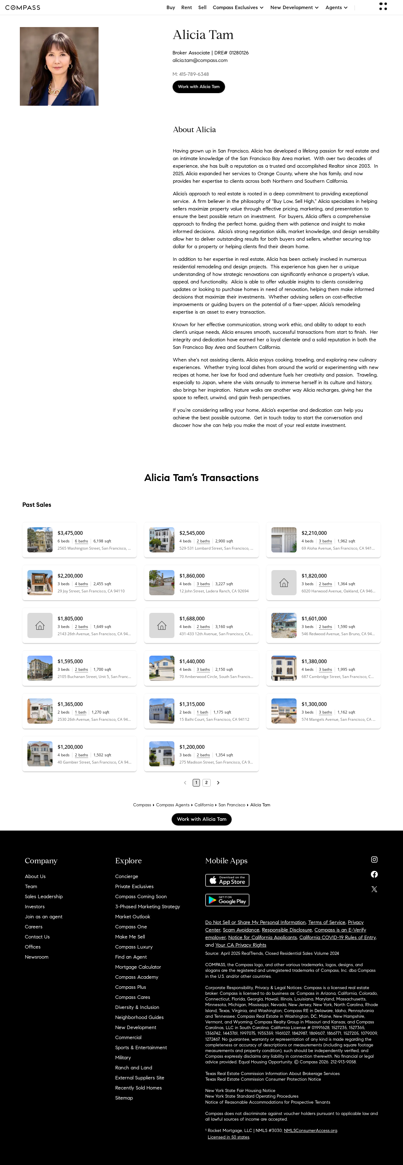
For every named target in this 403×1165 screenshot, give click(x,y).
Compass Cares (132, 997)
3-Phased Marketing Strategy (147, 907)
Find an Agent (131, 957)
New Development (135, 1027)
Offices (33, 947)
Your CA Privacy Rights (240, 945)
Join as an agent (43, 917)
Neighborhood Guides (139, 1017)
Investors (35, 907)
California (204, 805)
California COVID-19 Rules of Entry (337, 937)
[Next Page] (218, 783)
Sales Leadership (44, 896)
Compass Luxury (134, 947)
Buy (171, 7)
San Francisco (232, 805)
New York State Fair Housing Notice (240, 1090)
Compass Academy (136, 977)
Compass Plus (130, 987)
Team (31, 886)
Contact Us (37, 937)
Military (123, 1058)
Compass (142, 805)
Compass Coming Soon (141, 896)
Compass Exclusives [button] (238, 7)
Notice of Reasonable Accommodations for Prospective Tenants (267, 1102)
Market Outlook (132, 917)
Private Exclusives (134, 886)
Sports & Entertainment (141, 1047)
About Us (35, 876)
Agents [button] (337, 7)
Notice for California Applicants (262, 937)
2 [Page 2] (206, 782)
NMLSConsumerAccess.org (310, 1130)
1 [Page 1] (196, 782)
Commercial (128, 1037)
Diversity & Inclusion (137, 1007)
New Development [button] (294, 7)
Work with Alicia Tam (199, 86)
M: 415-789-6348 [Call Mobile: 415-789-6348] (191, 74)
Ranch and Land (133, 1068)
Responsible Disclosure (287, 930)
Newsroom (36, 957)
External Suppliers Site (139, 1078)
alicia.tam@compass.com (200, 60)
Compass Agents (173, 805)
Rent (186, 7)
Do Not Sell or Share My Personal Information (255, 922)
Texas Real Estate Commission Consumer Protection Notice (263, 1079)
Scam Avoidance (241, 930)
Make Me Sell (130, 937)
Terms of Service (326, 922)
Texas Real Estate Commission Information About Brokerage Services (272, 1073)
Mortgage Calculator (138, 967)
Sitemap (124, 1098)
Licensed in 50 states (228, 1137)
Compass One (131, 927)
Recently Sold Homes (138, 1088)
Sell (202, 7)
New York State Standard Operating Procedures (251, 1096)
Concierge (126, 876)
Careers (34, 927)
